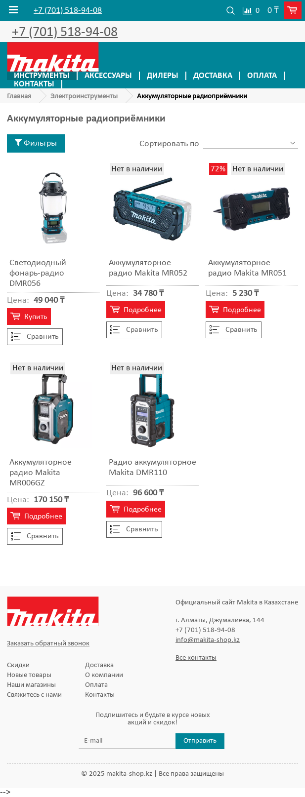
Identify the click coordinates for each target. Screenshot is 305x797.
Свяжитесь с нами (34, 695)
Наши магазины (31, 685)
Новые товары (29, 675)
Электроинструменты (84, 96)
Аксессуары (108, 76)
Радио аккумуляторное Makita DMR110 (152, 468)
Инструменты (42, 76)
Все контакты (196, 658)
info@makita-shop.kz (207, 640)
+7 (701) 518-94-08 (68, 10)
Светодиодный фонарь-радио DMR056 (37, 273)
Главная (19, 96)
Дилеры (162, 76)
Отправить (200, 741)
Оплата (262, 76)
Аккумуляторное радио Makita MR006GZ (40, 473)
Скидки (18, 665)
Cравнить (35, 337)
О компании (104, 675)
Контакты (34, 84)
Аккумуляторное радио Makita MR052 (148, 268)
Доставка (212, 76)
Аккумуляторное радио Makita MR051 (247, 268)
